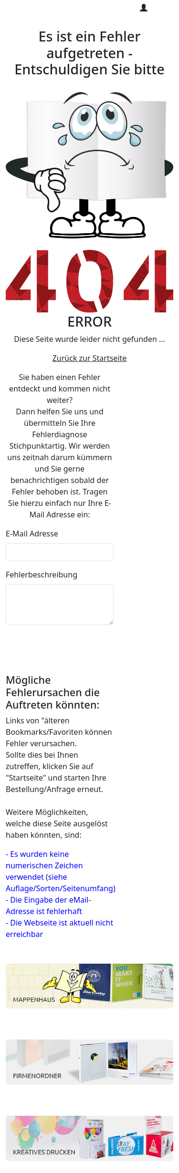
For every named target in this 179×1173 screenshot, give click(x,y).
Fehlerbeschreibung (41, 574)
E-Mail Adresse (32, 533)
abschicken (31, 641)
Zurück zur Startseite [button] (90, 358)
